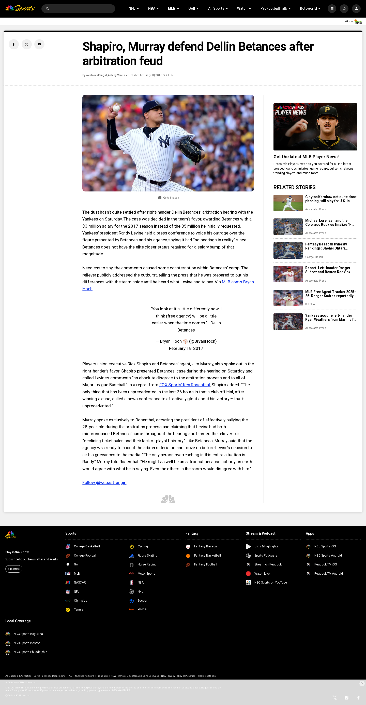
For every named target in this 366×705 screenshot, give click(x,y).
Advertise (25, 675)
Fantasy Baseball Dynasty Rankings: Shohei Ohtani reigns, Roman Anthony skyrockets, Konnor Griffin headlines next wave (326, 246)
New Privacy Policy (171, 675)
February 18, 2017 (186, 348)
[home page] (20, 9)
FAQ (70, 675)
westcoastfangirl (96, 75)
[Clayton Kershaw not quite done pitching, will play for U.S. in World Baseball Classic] (288, 203)
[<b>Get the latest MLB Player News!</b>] (315, 126)
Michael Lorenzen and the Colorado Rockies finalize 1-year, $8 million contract (328, 222)
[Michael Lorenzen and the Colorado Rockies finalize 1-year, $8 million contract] (288, 226)
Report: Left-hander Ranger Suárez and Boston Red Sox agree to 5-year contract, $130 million (330, 270)
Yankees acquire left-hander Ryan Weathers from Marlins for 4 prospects (331, 317)
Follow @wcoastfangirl (104, 482)
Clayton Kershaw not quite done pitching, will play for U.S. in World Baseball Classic (331, 199)
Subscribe (14, 569)
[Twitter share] (27, 44)
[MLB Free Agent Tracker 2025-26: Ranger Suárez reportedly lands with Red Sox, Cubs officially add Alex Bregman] (288, 298)
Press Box (102, 675)
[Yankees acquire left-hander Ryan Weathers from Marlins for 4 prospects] (288, 321)
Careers (38, 675)
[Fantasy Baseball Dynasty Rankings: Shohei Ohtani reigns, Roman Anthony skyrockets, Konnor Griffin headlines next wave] (288, 250)
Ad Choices (11, 675)
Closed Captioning (55, 675)
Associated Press (315, 209)
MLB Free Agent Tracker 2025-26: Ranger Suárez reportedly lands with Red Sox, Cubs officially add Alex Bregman (330, 294)
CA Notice (189, 675)
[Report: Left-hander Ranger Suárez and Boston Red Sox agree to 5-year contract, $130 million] (288, 274)
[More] (332, 8)
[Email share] (39, 44)
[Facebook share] (14, 44)
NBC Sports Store (84, 675)
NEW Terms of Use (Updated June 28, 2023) (135, 675)
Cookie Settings (207, 675)
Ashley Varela (116, 75)
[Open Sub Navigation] (138, 8)
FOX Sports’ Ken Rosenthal (184, 384)
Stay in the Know (17, 552)
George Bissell (314, 257)
